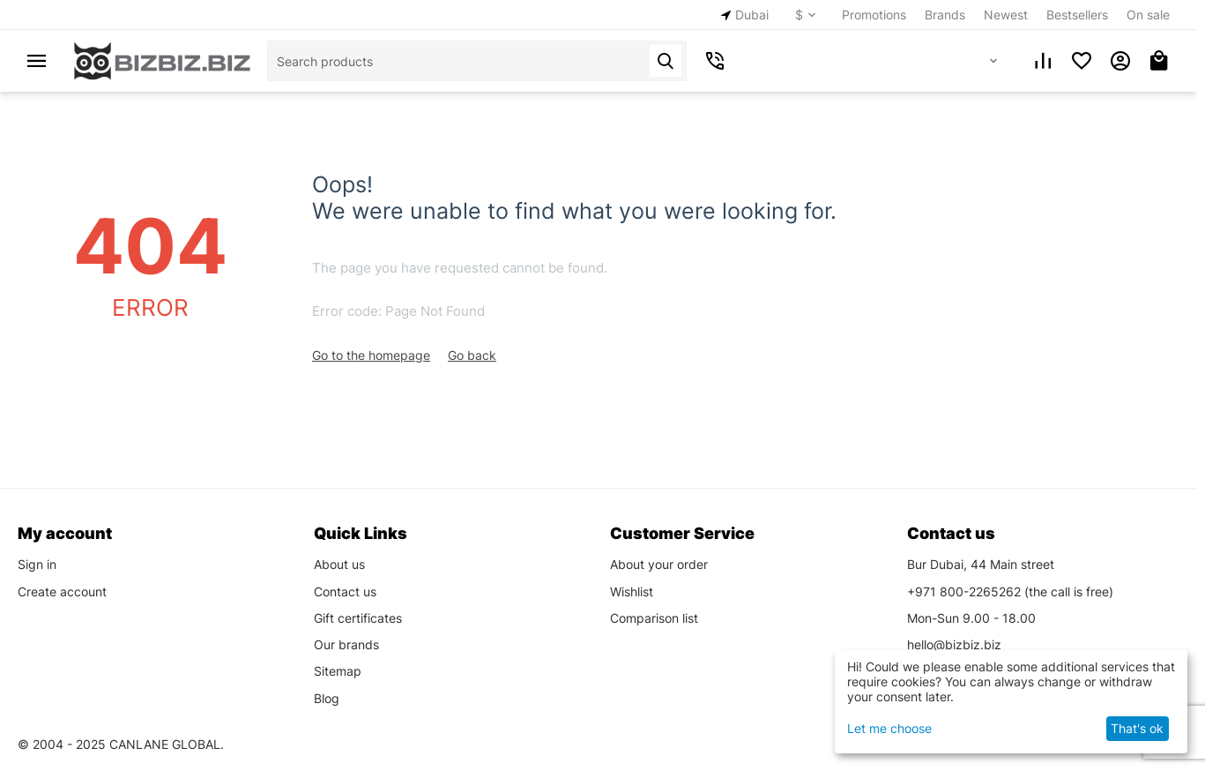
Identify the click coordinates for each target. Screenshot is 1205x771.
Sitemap (337, 670)
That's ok (1137, 728)
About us (339, 564)
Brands (945, 14)
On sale (1148, 14)
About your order (659, 564)
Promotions (874, 14)
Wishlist (631, 591)
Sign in (37, 564)
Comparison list (654, 617)
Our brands (346, 644)
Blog (326, 698)
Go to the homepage (371, 355)
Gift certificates (358, 617)
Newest (1006, 14)
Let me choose (889, 728)
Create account (62, 591)
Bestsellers (1077, 14)
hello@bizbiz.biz (954, 644)
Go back (472, 355)
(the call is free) (1010, 591)
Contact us (345, 591)
